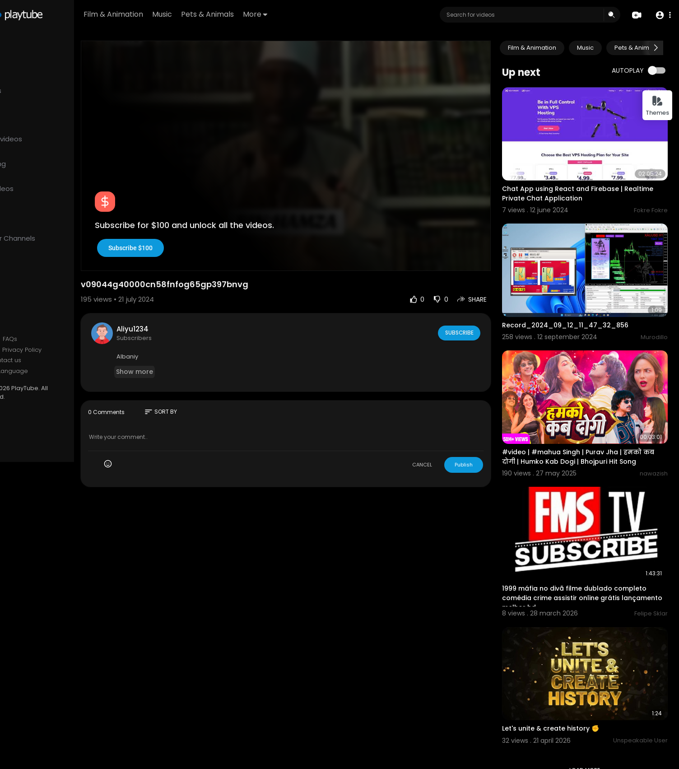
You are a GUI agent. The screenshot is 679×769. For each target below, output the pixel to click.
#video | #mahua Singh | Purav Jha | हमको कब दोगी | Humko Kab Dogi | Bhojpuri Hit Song (591, 430)
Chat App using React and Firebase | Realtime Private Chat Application (578, 184)
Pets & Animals (263, 14)
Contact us (58, 360)
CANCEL (438, 443)
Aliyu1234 (185, 308)
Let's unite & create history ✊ (566, 684)
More (311, 14)
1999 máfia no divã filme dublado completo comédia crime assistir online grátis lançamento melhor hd (590, 562)
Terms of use (30, 350)
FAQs (62, 339)
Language (65, 371)
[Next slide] (656, 48)
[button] (662, 15)
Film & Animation (170, 14)
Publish (479, 443)
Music (218, 14)
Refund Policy (31, 339)
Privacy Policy (74, 350)
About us (24, 360)
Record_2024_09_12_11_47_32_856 (581, 307)
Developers (28, 371)
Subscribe (474, 312)
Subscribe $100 (183, 227)
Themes (657, 106)
